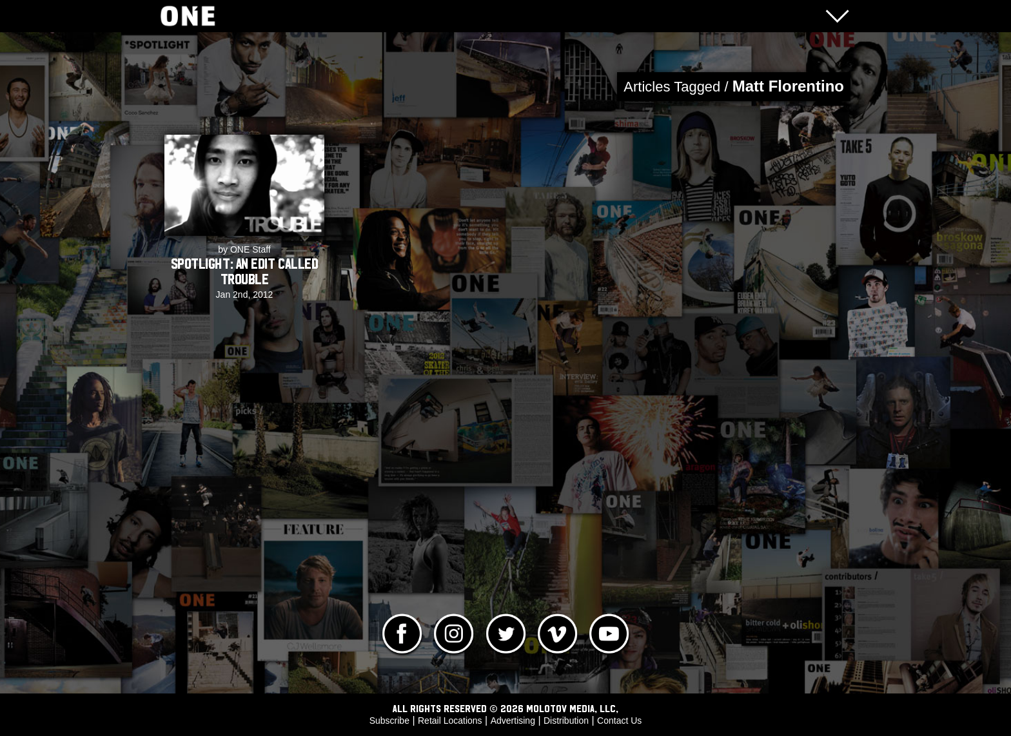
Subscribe (389, 720)
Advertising (513, 720)
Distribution (566, 720)
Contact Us (619, 720)
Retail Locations (450, 720)
